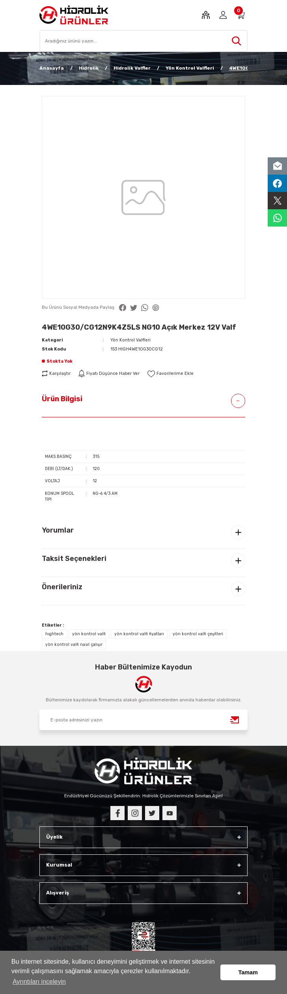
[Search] (143, 41)
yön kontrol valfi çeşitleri (198, 633)
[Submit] (235, 720)
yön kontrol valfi (89, 633)
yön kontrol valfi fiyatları (139, 633)
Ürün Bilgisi (62, 399)
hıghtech (54, 633)
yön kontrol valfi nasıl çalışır (73, 644)
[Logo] (73, 14)
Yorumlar (58, 530)
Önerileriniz (62, 587)
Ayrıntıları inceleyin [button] (39, 981)
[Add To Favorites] (170, 373)
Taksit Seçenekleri (74, 558)
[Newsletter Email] (143, 720)
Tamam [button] (248, 972)
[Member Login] (223, 15)
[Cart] (240, 15)
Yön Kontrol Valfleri (130, 340)
